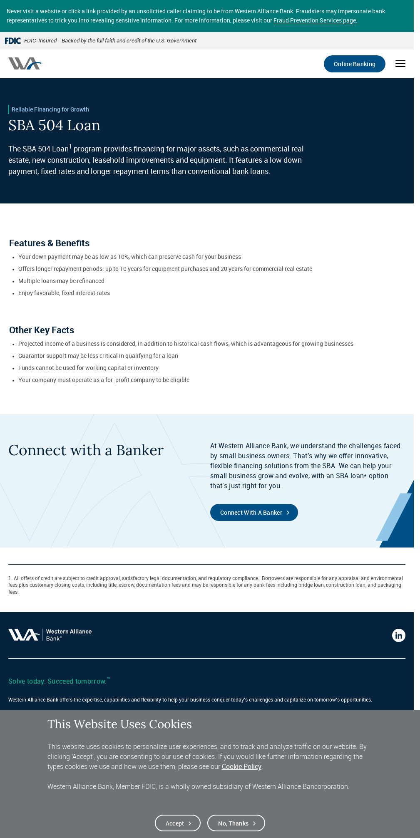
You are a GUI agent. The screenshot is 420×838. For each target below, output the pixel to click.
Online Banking (354, 64)
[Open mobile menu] (400, 63)
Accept (175, 828)
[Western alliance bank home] (24, 63)
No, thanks (233, 828)
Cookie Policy (241, 771)
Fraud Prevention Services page (314, 20)
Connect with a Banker (251, 512)
